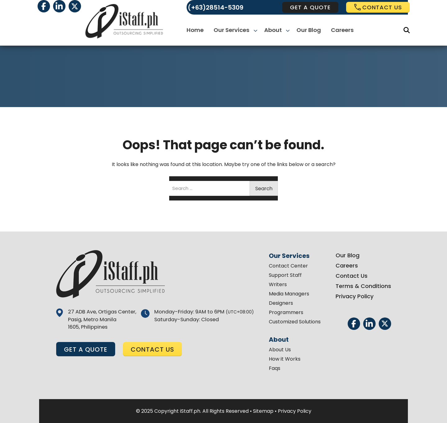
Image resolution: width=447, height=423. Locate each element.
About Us (279, 349)
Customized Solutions (293, 321)
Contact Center (287, 265)
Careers (341, 30)
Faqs (273, 368)
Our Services (233, 30)
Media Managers (288, 293)
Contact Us (350, 276)
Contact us (378, 7)
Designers (280, 303)
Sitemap (263, 411)
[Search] (407, 30)
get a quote (310, 7)
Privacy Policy (353, 296)
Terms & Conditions (362, 286)
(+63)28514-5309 (215, 7)
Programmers (285, 312)
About (273, 30)
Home (196, 30)
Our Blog (308, 30)
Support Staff (284, 275)
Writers (277, 284)
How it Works (283, 358)
